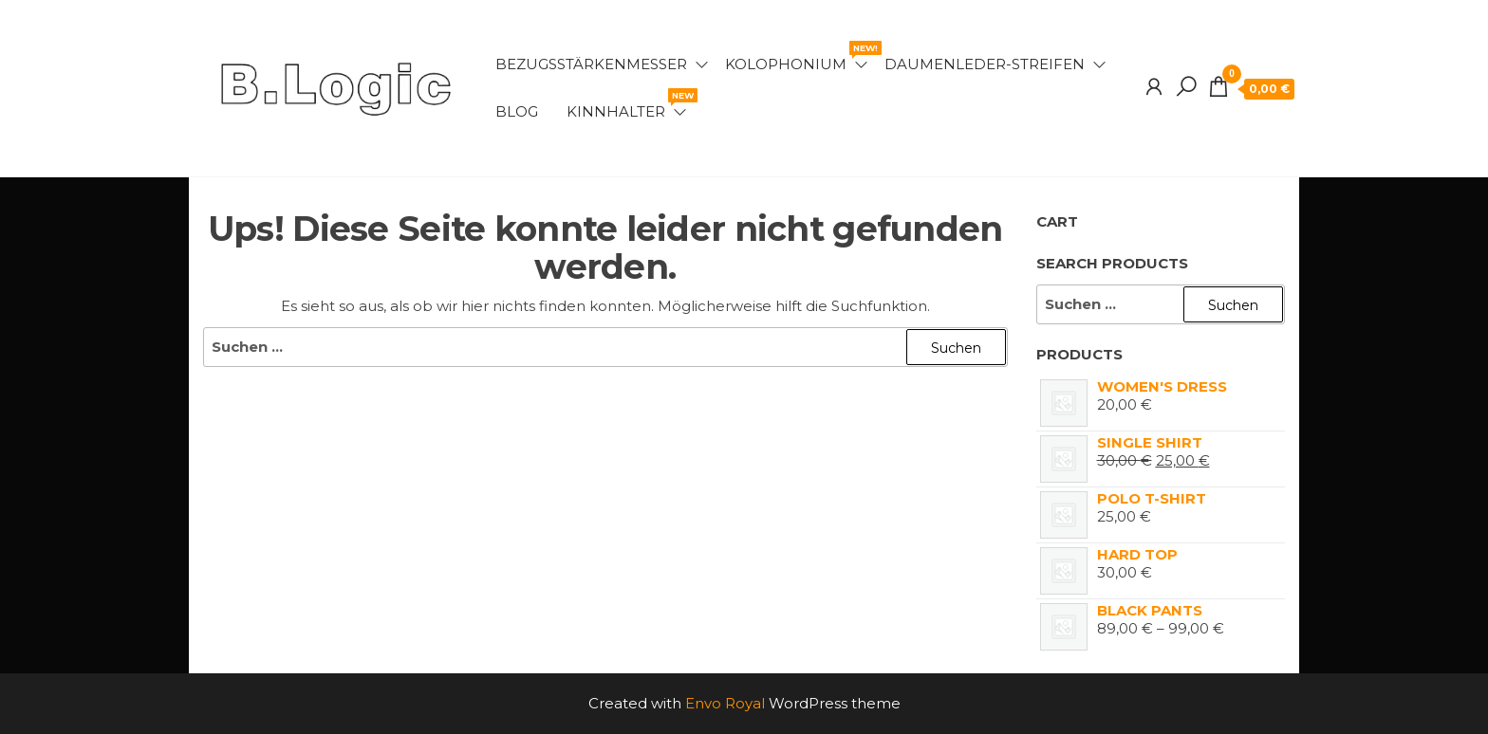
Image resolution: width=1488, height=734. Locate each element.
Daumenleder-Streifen (984, 64)
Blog (516, 111)
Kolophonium (797, 57)
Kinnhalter (628, 104)
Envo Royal (725, 703)
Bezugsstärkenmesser (591, 64)
